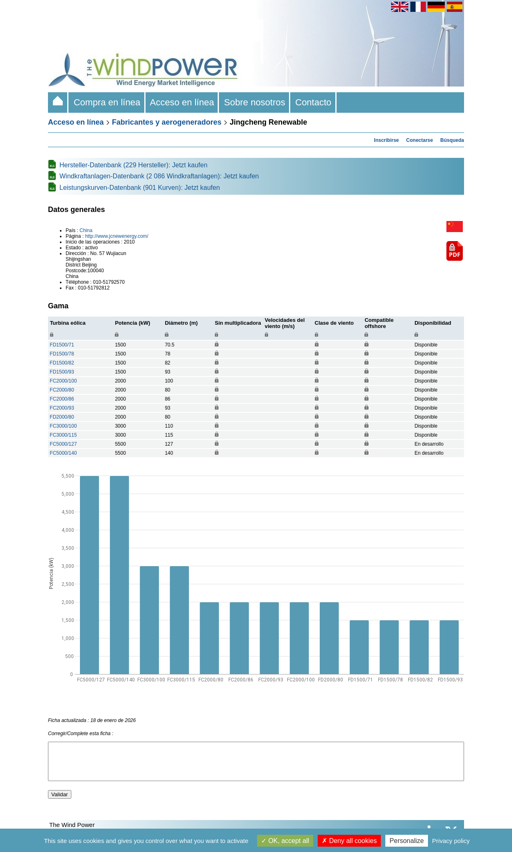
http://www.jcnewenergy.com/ (116, 236)
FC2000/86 (62, 399)
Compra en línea (106, 102)
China (86, 230)
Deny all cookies (349, 840)
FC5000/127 (63, 444)
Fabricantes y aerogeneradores (166, 122)
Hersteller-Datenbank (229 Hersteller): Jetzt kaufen (133, 165)
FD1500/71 (62, 345)
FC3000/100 (63, 426)
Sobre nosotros (254, 102)
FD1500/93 (62, 372)
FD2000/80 (62, 417)
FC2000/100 (63, 381)
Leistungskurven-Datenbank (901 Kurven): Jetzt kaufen (139, 187)
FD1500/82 (62, 363)
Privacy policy (451, 840)
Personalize (406, 840)
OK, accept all (285, 840)
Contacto (313, 102)
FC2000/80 (62, 390)
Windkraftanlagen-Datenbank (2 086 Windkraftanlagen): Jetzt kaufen (159, 176)
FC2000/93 (62, 408)
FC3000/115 (63, 435)
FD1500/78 (62, 354)
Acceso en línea (182, 102)
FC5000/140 (63, 453)
